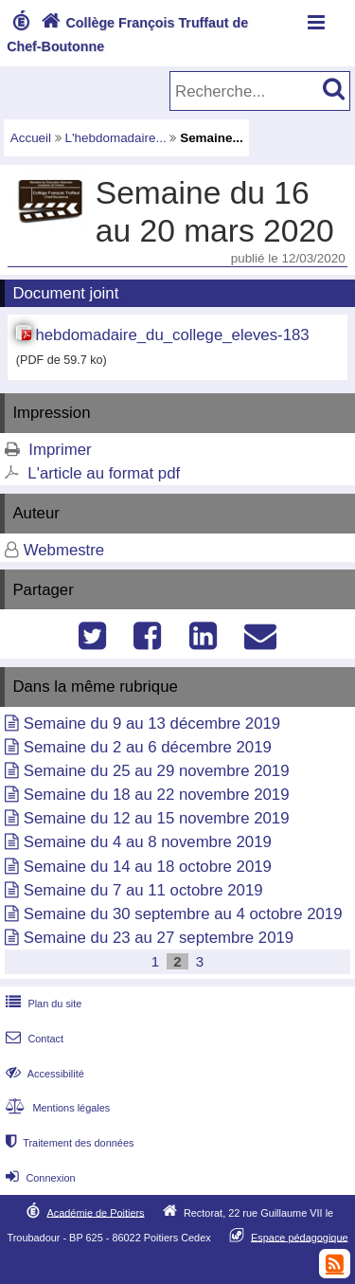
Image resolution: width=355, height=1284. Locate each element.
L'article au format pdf (103, 473)
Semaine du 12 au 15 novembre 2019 (157, 818)
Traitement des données (67, 1142)
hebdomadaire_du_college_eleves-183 (172, 335)
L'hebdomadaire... (116, 138)
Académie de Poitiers (95, 1212)
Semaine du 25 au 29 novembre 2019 (157, 771)
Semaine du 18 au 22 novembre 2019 (157, 795)
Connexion (38, 1178)
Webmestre (64, 550)
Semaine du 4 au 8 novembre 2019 (148, 842)
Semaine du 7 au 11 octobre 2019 (143, 890)
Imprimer (59, 450)
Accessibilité (43, 1073)
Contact (32, 1038)
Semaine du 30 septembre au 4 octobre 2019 (183, 914)
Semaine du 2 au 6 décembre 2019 (148, 747)
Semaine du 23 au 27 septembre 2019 (159, 938)
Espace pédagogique (299, 1236)
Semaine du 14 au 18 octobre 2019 (148, 867)
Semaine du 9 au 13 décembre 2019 (152, 723)
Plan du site (41, 1003)
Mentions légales (56, 1107)
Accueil (30, 138)
